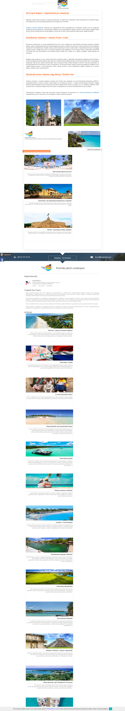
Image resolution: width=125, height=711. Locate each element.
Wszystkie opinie (94, 627)
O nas (100, 3)
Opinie (93, 3)
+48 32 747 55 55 (92, 0)
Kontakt (109, 3)
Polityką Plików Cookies (53, 708)
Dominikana (36, 226)
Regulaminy (62, 661)
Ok (110, 708)
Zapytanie (7, 255)
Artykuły (85, 3)
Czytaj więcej (38, 524)
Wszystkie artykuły (94, 387)
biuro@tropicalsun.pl (99, 199)
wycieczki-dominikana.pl (70, 634)
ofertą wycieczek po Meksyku (89, 92)
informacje (41, 231)
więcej (34, 231)
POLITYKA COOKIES (88, 661)
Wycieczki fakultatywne (56, 3)
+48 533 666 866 (106, 0)
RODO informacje (32, 661)
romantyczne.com (29, 636)
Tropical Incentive (88, 652)
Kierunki (69, 3)
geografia (49, 231)
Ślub (77, 3)
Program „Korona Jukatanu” (35, 27)
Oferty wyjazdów (41, 3)
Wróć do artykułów (94, 149)
